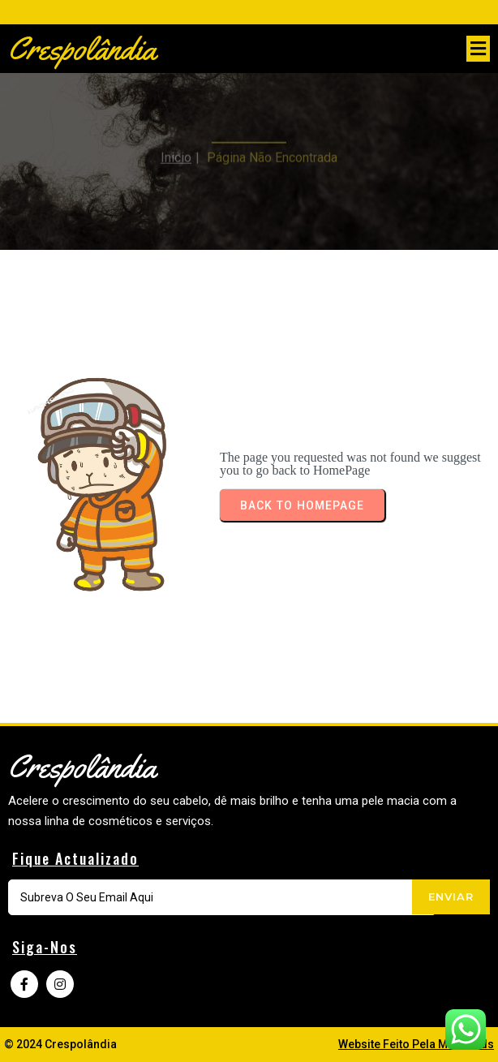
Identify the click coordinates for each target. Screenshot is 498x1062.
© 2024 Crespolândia (60, 1044)
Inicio (176, 150)
